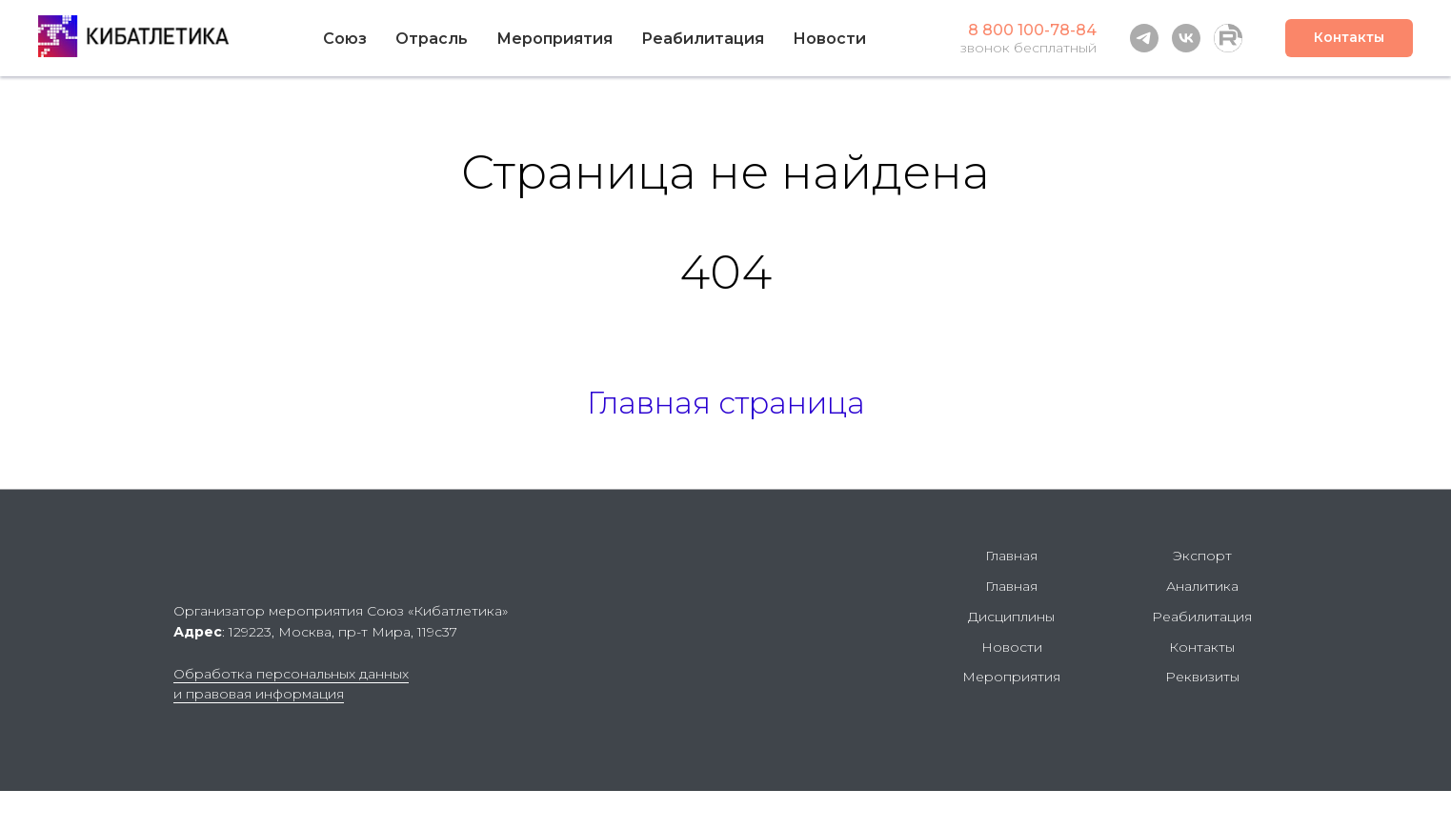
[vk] (1186, 38)
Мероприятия (554, 39)
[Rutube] (1228, 38)
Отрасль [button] (431, 39)
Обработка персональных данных (291, 673)
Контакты (1202, 647)
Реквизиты (1202, 676)
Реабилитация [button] (702, 39)
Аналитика (1202, 586)
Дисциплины (1011, 616)
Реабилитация (1202, 616)
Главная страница (726, 402)
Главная (1011, 555)
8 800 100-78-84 (1032, 30)
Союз (345, 39)
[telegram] (1144, 38)
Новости (829, 39)
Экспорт (1202, 555)
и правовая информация (258, 693)
